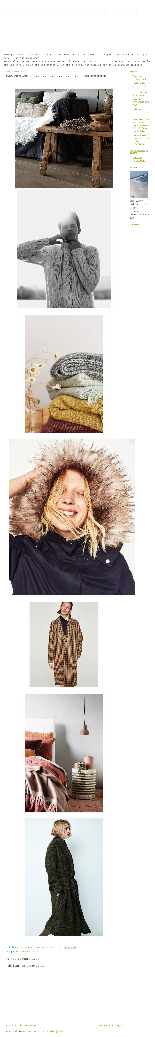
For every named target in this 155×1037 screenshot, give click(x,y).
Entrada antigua (111, 1025)
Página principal (139, 78)
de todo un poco (31, 951)
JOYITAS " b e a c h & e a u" (141, 112)
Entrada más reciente (21, 1025)
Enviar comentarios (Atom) (46, 1031)
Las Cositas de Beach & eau (73, 11)
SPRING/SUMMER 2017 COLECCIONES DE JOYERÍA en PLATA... (141, 125)
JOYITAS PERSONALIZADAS (141, 102)
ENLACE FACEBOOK (139, 159)
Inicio (67, 1025)
